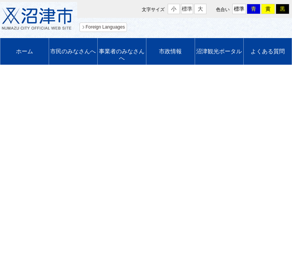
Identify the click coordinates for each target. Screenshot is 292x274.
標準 (187, 9)
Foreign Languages (105, 27)
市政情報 (170, 51)
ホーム (24, 51)
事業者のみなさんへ (121, 54)
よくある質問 (268, 51)
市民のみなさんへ (73, 51)
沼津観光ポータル (219, 51)
